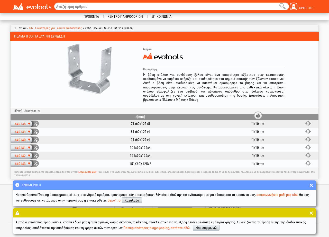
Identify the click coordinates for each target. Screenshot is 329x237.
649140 (20, 140)
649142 (20, 156)
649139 (20, 132)
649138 (20, 124)
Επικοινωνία (161, 16)
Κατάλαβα (132, 200)
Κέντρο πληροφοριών (125, 16)
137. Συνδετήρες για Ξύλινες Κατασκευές (55, 28)
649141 (20, 148)
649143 (20, 164)
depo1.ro (114, 200)
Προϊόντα (91, 16)
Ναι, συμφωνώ (206, 228)
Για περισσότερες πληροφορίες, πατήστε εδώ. (157, 228)
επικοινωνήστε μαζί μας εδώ (277, 195)
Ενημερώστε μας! (87, 171)
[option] (90, 69)
